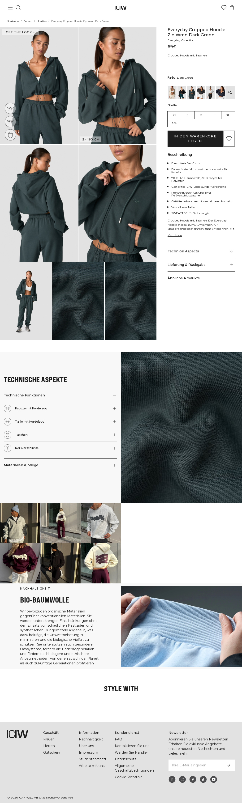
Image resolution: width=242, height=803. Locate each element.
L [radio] (214, 115)
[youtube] (213, 779)
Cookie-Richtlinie (129, 777)
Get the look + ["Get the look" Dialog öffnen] (20, 32)
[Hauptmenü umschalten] (10, 8)
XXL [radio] (174, 123)
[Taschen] (11, 133)
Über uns (86, 746)
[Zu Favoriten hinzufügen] (229, 139)
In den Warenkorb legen (195, 138)
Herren (49, 746)
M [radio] (201, 115)
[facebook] (172, 779)
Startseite (13, 21)
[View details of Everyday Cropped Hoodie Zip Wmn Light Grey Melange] (210, 92)
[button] (39, 85)
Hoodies (42, 21)
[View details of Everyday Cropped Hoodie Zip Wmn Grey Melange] (201, 92)
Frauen (28, 21)
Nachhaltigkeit (91, 739)
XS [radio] (174, 115)
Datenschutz (125, 759)
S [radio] (187, 115)
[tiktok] (203, 779)
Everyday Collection (181, 40)
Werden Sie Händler (131, 752)
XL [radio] (228, 115)
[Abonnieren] (228, 765)
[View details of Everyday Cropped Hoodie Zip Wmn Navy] (220, 92)
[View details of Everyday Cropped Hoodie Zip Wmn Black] (181, 92)
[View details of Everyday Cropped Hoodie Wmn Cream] (172, 92)
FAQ (118, 739)
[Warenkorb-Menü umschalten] (232, 8)
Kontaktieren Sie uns (132, 746)
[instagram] (182, 779)
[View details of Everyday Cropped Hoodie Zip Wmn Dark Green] (191, 92)
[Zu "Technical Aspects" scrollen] (201, 251)
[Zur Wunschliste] (224, 8)
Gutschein (51, 752)
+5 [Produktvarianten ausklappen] (230, 92)
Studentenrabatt (92, 759)
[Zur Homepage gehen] (121, 8)
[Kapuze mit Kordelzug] (11, 108)
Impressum (88, 752)
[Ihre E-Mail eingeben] (195, 765)
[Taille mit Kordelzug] (11, 120)
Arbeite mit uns (91, 766)
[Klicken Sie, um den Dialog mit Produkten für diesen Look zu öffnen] (20, 523)
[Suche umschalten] (18, 8)
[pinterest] (193, 779)
